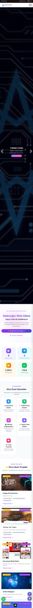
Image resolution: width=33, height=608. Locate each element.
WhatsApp (4, 1)
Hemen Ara (22, 1)
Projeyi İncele (8, 503)
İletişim (30, 1)
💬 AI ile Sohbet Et (16, 335)
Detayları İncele (16, 155)
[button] (16, 302)
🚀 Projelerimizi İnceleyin (16, 331)
